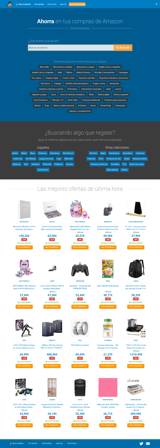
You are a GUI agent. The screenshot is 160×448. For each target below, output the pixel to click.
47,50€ (52, 295)
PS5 (124, 164)
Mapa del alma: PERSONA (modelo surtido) (107, 405)
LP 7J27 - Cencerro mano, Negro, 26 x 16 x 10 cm (136, 227)
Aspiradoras (114, 153)
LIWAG (135, 281)
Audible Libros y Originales (109, 67)
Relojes (38, 105)
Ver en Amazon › (24, 247)
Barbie (15, 153)
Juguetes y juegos (39, 94)
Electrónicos (68, 153)
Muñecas (16, 164)
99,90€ (107, 236)
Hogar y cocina (99, 83)
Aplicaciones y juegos (86, 67)
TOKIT (135, 340)
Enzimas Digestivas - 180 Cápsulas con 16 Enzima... (108, 346)
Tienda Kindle (105, 105)
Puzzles (69, 164)
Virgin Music (108, 400)
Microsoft (24, 222)
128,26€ (24, 236)
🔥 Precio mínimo (17, 443)
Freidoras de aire (114, 159)
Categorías (52, 4)
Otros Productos (41, 100)
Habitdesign (136, 400)
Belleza (69, 72)
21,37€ (107, 354)
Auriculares (127, 153)
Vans (52, 281)
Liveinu (52, 400)
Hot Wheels (30, 159)
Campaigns (123, 72)
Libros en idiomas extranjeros (72, 94)
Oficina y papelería (120, 94)
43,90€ (24, 414)
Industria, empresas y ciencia (51, 89)
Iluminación (114, 83)
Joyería (118, 89)
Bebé (60, 72)
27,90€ (135, 236)
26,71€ (107, 414)
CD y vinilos (36, 78)
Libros (53, 94)
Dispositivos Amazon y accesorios (113, 78)
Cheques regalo (51, 78)
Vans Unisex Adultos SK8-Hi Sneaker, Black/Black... (52, 287)
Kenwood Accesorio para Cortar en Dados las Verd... (108, 227)
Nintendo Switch (140, 159)
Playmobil (47, 164)
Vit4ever (107, 340)
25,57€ (80, 236)
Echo (101, 159)
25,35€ (80, 414)
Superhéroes (43, 170)
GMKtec (52, 340)
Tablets (124, 170)
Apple (103, 153)
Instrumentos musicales (91, 89)
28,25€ (135, 295)
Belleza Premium (83, 72)
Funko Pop (17, 159)
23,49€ (80, 295)
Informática (72, 89)
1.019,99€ (135, 354)
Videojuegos (120, 105)
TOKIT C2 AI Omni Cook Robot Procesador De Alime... (136, 346)
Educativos (54, 153)
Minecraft (69, 159)
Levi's (80, 400)
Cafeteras (140, 153)
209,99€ (135, 414)
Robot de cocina (136, 164)
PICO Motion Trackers (80, 345)
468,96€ (52, 354)
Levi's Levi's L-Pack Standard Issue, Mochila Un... (80, 406)
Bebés (24, 153)
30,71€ (107, 295)
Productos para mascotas (115, 100)
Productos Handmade (91, 100)
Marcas (63, 4)
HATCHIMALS (80, 222)
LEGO (24, 340)
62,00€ (52, 236)
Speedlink (80, 281)
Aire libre (93, 153)
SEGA (108, 281)
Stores (93, 105)
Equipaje (57, 83)
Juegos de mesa (46, 159)
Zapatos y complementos (80, 111)
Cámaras (91, 159)
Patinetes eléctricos (99, 164)
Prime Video (73, 100)
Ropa (47, 105)
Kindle (126, 159)
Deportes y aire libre (87, 78)
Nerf (26, 164)
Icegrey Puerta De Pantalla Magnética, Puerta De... (52, 405)
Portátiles (115, 164)
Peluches (35, 164)
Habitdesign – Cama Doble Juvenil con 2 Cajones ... (136, 405)
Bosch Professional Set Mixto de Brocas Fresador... (52, 227)
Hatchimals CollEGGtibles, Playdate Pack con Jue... (80, 227)
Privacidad (72, 443)
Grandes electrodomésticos (77, 83)
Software (82, 105)
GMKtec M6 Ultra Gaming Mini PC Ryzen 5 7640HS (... (52, 346)
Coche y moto (69, 78)
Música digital (103, 94)
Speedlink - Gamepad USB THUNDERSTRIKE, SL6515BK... (80, 287)
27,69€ (24, 295)
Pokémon (59, 164)
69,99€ (24, 354)
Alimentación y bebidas (62, 67)
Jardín (108, 89)
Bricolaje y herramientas (105, 72)
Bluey (32, 153)
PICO (80, 340)
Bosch (52, 222)
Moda (91, 94)
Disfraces (43, 153)
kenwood (108, 222)
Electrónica (45, 83)
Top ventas (32, 443)
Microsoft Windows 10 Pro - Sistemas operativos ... (24, 227)
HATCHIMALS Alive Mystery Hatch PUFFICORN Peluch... (24, 287)
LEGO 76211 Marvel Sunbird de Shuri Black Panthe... (24, 405)
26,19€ (52, 414)
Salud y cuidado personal (63, 105)
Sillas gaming (112, 170)
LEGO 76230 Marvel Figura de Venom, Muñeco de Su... (24, 346)
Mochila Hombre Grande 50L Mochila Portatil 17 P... (136, 287)
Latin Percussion (135, 222)
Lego (59, 159)
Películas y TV (57, 100)
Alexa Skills (44, 67)
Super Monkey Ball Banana (108, 286)
